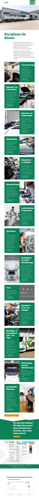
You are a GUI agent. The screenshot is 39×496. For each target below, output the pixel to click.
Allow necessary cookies (13, 486)
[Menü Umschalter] (19, 2)
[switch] (29, 486)
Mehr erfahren (25, 81)
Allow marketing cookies (13, 489)
